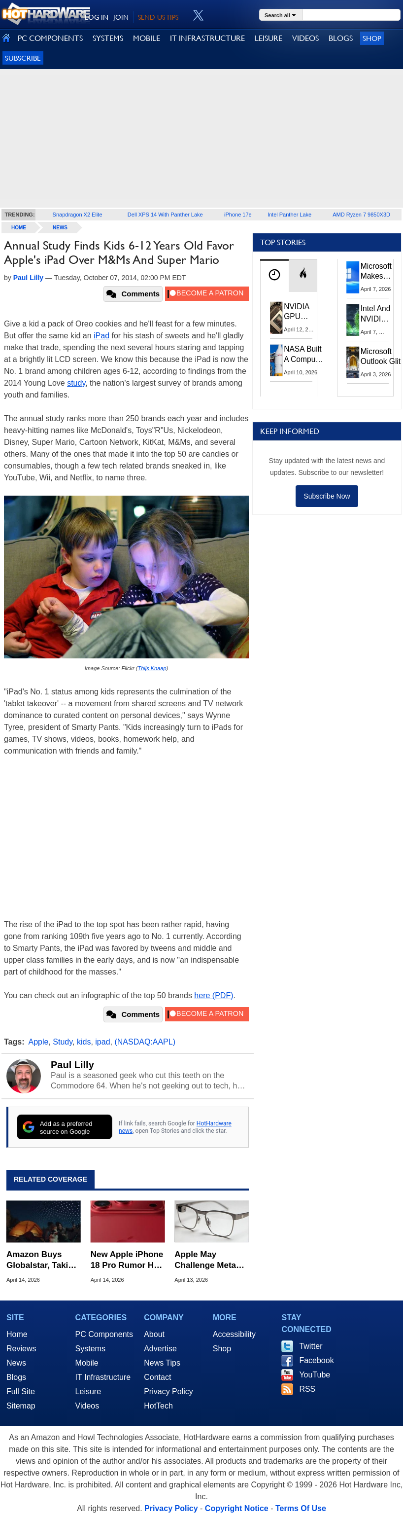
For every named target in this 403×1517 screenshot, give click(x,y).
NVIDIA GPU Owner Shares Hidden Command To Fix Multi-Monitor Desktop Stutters (301, 312)
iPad (101, 335)
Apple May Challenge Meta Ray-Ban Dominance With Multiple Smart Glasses (207, 1260)
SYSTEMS (108, 38)
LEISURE (268, 38)
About (154, 1334)
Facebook (316, 1360)
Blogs (16, 1377)
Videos (87, 1406)
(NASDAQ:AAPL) (144, 1042)
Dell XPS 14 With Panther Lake (165, 214)
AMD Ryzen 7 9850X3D (361, 214)
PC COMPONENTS (50, 38)
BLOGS (341, 38)
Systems (90, 1348)
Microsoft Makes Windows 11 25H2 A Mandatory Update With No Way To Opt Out (379, 272)
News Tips (162, 1363)
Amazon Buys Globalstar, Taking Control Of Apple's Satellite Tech (43, 1260)
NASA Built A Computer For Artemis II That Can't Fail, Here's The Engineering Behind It (304, 354)
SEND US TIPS (158, 17)
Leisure (88, 1391)
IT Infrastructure (103, 1377)
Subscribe (23, 58)
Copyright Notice (237, 1508)
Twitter (310, 1346)
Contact (157, 1377)
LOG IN (96, 17)
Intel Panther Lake (289, 214)
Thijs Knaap (151, 668)
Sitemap (20, 1406)
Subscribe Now (326, 496)
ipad (102, 1042)
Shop (372, 38)
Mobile (87, 1363)
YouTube (314, 1375)
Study (62, 1042)
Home (17, 1334)
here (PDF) (213, 995)
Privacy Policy (168, 1391)
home (18, 227)
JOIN (121, 17)
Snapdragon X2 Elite (77, 214)
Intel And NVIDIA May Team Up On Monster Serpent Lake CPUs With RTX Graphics (376, 314)
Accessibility (234, 1334)
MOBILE (146, 38)
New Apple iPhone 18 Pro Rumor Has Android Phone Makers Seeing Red (127, 1260)
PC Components (104, 1334)
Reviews (21, 1348)
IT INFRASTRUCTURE (207, 38)
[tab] (274, 275)
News (60, 227)
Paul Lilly (72, 1064)
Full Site (20, 1391)
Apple (39, 1042)
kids (84, 1042)
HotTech (158, 1406)
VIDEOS (305, 38)
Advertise (160, 1348)
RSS (307, 1389)
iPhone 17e (238, 214)
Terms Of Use (300, 1508)
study (76, 383)
